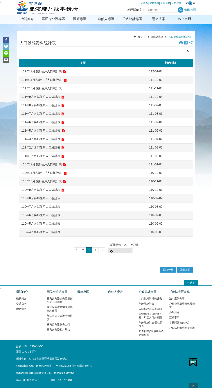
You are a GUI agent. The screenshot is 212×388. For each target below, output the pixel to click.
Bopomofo (186, 42)
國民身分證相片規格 (58, 329)
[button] (120, 250)
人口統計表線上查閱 (150, 308)
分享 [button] (191, 42)
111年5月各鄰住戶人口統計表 (41, 130)
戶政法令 (174, 312)
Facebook (6, 40)
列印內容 (181, 42)
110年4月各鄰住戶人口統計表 (40, 232)
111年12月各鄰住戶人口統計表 (41, 71)
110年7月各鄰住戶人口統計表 (40, 206)
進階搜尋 (190, 9)
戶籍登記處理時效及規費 (182, 305)
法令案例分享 (177, 298)
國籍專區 (79, 19)
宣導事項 (174, 317)
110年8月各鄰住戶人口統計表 (40, 198)
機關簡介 (27, 19)
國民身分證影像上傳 (58, 324)
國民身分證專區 (53, 19)
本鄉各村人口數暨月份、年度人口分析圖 (150, 315)
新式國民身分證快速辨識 (60, 317)
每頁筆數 (115, 244)
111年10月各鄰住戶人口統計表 (41, 88)
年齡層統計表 (146, 303)
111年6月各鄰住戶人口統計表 (40, 122)
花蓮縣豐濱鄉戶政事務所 (46, 7)
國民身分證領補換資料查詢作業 (60, 309)
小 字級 (186, 3)
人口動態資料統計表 (180, 36)
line (6, 53)
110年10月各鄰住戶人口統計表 (41, 181)
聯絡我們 (21, 308)
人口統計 (176, 3)
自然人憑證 (106, 19)
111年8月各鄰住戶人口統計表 (40, 105)
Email (6, 60)
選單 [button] (192, 282)
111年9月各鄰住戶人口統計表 (40, 96)
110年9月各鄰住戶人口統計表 (40, 189)
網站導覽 (154, 3)
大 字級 (194, 3)
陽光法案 (158, 19)
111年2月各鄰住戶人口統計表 (40, 147)
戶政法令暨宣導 (179, 291)
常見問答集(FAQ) (179, 322)
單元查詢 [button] (189, 51)
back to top (193, 385)
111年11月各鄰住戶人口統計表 (42, 79)
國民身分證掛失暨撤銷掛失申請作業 (60, 300)
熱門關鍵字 (134, 9)
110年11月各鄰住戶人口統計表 (42, 172)
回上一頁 (168, 269)
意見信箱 (165, 3)
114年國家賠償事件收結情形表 (151, 333)
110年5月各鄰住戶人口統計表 (40, 223)
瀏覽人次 (21, 351)
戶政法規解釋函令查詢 (182, 327)
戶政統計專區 (132, 19)
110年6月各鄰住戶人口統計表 (40, 215)
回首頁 (144, 3)
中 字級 (190, 3)
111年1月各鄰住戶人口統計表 (40, 156)
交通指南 (21, 303)
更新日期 (21, 346)
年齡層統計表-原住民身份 (151, 324)
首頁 (140, 36)
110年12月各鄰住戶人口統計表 (41, 164)
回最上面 (185, 269)
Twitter (6, 46)
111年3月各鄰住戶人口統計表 (40, 139)
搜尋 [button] (180, 10)
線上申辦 (184, 19)
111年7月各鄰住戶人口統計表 (40, 113)
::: (1, 1)
